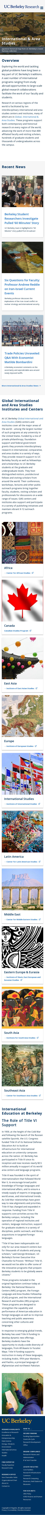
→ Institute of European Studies (20, 746)
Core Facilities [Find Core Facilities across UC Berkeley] (28, 1470)
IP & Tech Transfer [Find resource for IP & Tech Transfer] (30, 1460)
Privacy (4, 1510)
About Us (5, 1483)
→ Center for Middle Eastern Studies (22, 919)
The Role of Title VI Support (19, 1122)
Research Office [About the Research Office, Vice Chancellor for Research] (9, 1475)
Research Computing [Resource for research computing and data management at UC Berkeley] (30, 1478)
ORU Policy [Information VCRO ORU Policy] (27, 1494)
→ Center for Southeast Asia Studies (22, 1095)
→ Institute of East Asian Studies (20, 688)
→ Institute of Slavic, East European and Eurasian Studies (22, 978)
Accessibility (12, 1510)
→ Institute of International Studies (22, 804)
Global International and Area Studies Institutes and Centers (22, 405)
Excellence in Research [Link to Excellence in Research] (10, 1432)
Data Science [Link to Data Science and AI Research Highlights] (6, 1441)
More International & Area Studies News (21, 385)
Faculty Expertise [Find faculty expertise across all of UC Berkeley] (8, 1465)
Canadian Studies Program (17, 630)
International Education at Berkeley (22, 1111)
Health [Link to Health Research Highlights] (4, 1455)
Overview (10, 60)
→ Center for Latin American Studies (22, 861)
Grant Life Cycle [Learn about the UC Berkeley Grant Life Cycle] (29, 1439)
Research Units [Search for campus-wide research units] (7, 1468)
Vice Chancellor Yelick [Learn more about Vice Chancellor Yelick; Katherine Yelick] (9, 1477)
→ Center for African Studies (18, 573)
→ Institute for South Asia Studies (21, 1038)
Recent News (14, 167)
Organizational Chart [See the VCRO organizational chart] (9, 1480)
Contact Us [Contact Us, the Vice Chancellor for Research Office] (6, 1486)
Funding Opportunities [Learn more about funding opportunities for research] (31, 1436)
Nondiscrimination (24, 1510)
